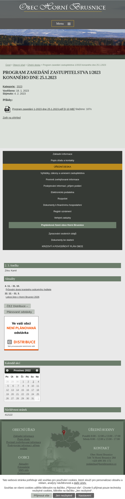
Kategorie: (9, 86)
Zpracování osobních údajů (62, 233)
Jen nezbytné (64, 495)
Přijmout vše (41, 495)
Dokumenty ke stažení (62, 240)
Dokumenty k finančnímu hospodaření (62, 205)
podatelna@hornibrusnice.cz (101, 463)
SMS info (24, 470)
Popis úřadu (23, 439)
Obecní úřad (19, 65)
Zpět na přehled (12, 117)
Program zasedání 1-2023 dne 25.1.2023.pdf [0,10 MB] (43, 108)
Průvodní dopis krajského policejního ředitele (28, 289)
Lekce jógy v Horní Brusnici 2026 (22, 297)
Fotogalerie (24, 466)
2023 (19, 86)
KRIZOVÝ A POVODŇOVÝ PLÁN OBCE (62, 246)
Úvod (8, 65)
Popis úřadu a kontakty (62, 160)
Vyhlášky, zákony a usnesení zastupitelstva (63, 173)
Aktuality (23, 463)
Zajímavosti (23, 473)
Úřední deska (33, 65)
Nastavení (85, 495)
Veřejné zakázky (62, 218)
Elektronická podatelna (62, 192)
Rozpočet (62, 198)
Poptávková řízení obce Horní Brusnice (62, 225)
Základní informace (62, 154)
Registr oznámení (63, 211)
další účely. (80, 483)
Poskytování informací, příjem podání (62, 186)
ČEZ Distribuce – (17, 305)
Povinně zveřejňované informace (62, 179)
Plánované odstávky (19, 311)
